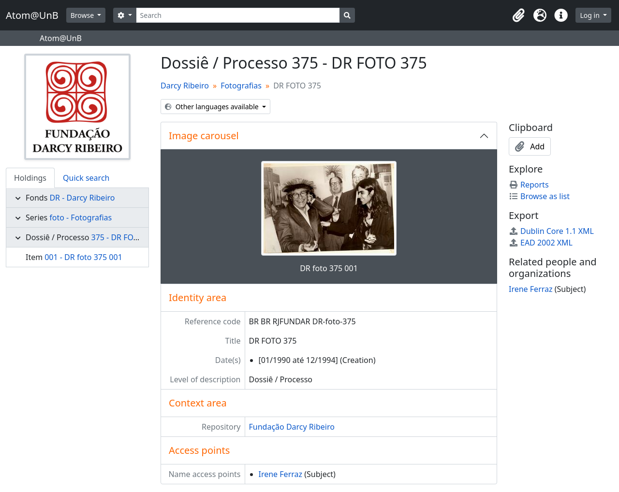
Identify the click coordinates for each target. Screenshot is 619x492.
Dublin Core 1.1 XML (551, 231)
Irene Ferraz (281, 474)
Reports (529, 184)
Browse (83, 15)
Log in (590, 15)
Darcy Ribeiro (185, 85)
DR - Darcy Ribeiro (82, 197)
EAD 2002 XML (541, 242)
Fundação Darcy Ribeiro (292, 426)
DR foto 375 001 (329, 268)
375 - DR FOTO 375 (125, 237)
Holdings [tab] (30, 178)
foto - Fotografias (80, 217)
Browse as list (539, 196)
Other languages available (212, 106)
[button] (518, 15)
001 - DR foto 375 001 (83, 257)
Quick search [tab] (86, 178)
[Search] (238, 15)
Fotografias (241, 85)
